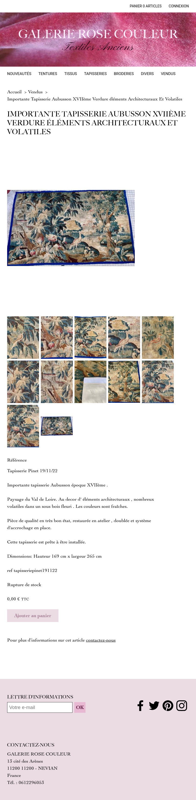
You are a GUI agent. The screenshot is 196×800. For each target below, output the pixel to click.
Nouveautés (19, 73)
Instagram (181, 705)
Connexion (179, 6)
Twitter (154, 705)
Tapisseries (95, 73)
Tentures (48, 73)
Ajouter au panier (32, 615)
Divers (147, 73)
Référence (17, 460)
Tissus (70, 73)
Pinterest (168, 705)
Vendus (168, 73)
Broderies (124, 73)
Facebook (140, 705)
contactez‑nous (101, 640)
